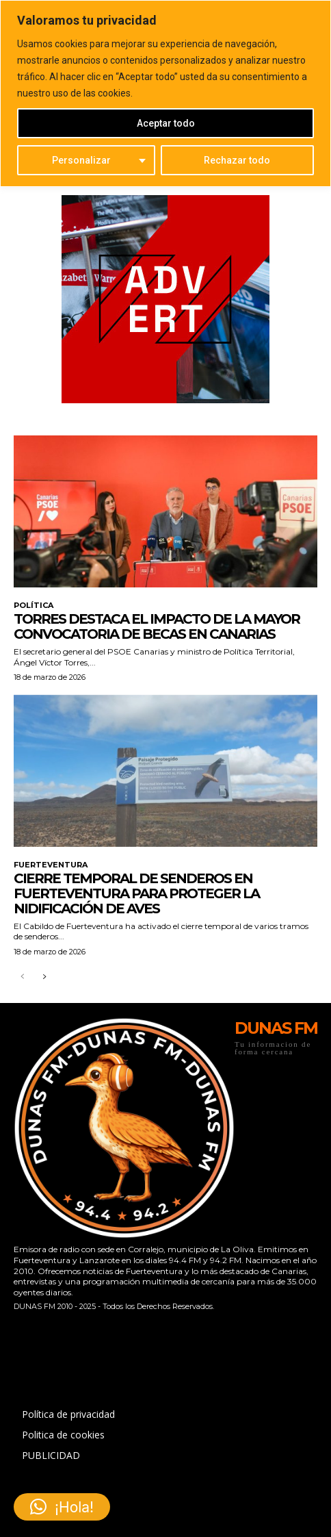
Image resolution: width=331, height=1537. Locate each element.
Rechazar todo (237, 160)
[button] (62, 1507)
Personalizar (81, 160)
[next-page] (44, 977)
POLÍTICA (33, 605)
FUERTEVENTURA (51, 865)
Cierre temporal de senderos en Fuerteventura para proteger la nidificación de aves (136, 893)
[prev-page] (22, 977)
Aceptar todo (166, 123)
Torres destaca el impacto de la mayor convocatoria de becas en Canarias (157, 626)
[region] (165, 93)
